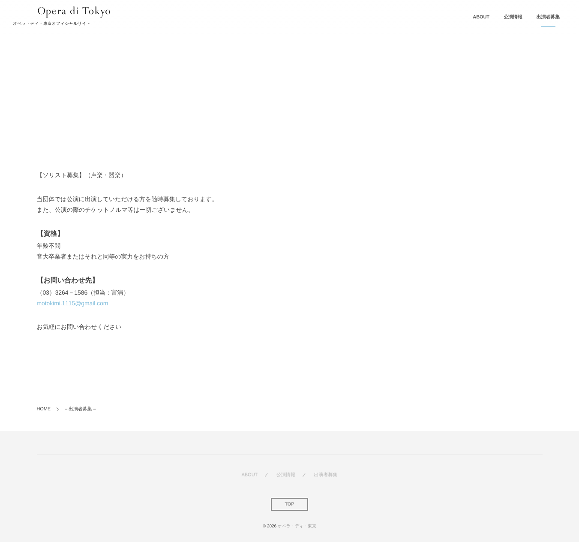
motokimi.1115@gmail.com (72, 303)
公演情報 (513, 17)
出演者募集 (548, 17)
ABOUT (481, 17)
